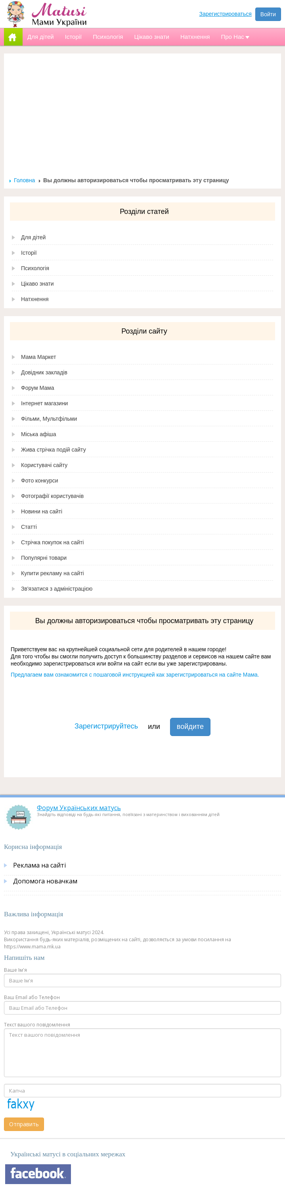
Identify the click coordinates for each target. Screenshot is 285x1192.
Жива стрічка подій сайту (53, 449)
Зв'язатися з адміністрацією (56, 589)
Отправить (24, 1124)
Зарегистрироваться (225, 14)
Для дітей (33, 237)
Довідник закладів (44, 372)
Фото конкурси (39, 480)
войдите (190, 726)
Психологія (35, 268)
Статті (29, 527)
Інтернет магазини (44, 403)
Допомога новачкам (45, 881)
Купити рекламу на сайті (52, 573)
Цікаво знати (37, 283)
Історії (29, 253)
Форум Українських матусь (79, 807)
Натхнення (35, 299)
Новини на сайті (41, 511)
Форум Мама (37, 388)
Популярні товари (44, 558)
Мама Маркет (38, 357)
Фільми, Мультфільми (49, 419)
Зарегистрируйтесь (106, 726)
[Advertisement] (142, 117)
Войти (268, 14)
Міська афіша (38, 434)
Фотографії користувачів (52, 496)
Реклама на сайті (39, 865)
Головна (24, 180)
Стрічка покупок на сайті (52, 542)
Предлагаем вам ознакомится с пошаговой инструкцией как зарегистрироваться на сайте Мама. (135, 674)
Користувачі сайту (44, 465)
